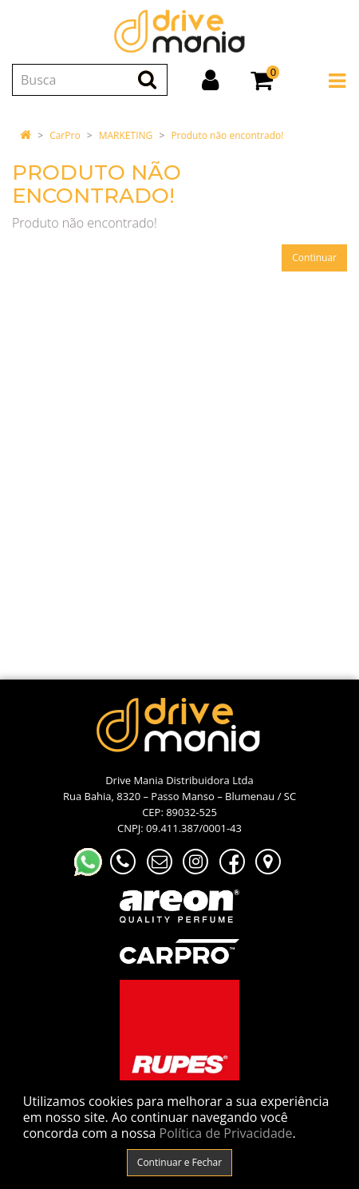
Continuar (314, 257)
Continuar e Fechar (179, 1162)
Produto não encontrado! (227, 135)
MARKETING (126, 135)
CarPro (64, 135)
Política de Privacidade (226, 1133)
